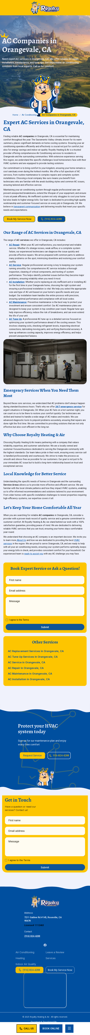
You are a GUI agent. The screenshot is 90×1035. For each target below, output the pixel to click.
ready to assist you (33, 553)
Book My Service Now (19, 218)
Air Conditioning (29, 115)
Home (15, 115)
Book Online (51, 1028)
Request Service (32, 755)
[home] (45, 7)
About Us (21, 540)
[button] (69, 1028)
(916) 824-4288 (32, 942)
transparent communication (27, 206)
